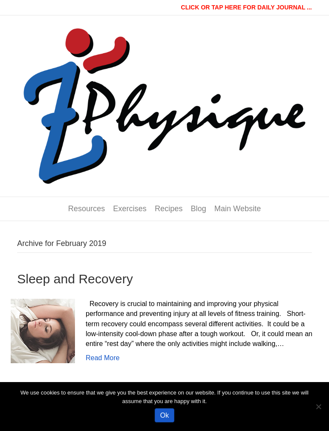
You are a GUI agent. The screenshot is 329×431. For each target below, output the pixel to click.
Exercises (130, 208)
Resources (86, 208)
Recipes (168, 208)
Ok (164, 415)
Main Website (237, 208)
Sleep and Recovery (75, 279)
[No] (318, 406)
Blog (198, 208)
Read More (103, 357)
